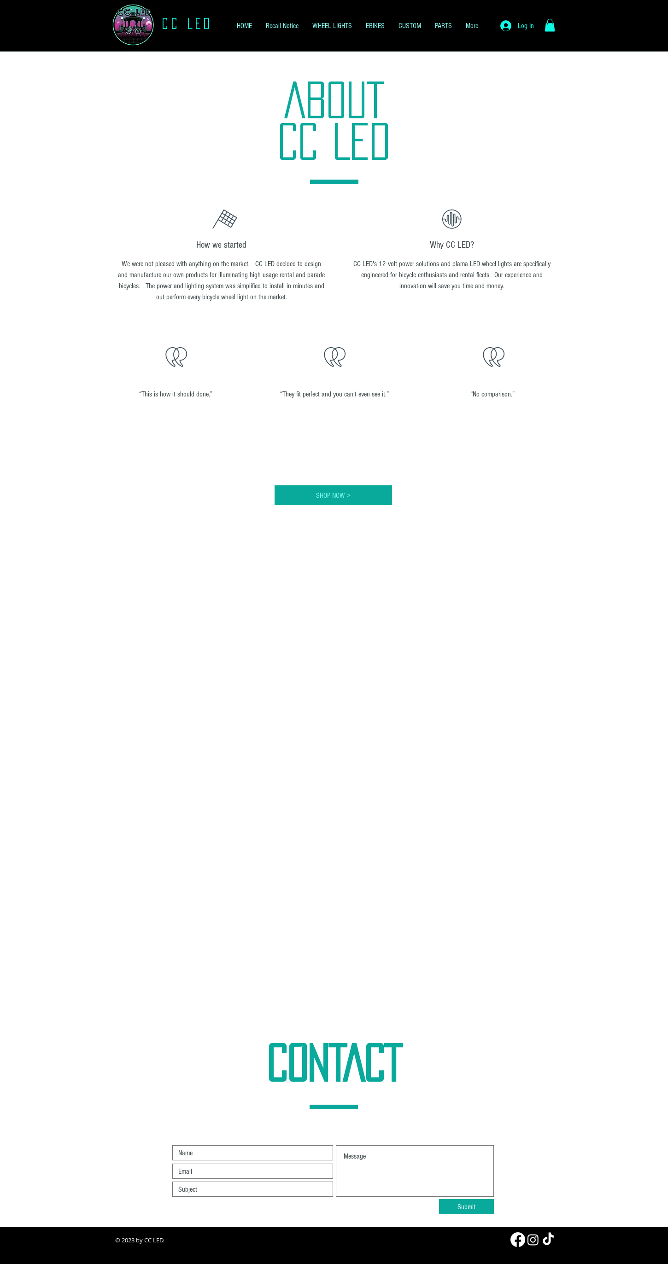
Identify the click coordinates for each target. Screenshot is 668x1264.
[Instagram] (533, 1239)
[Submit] (466, 1206)
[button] (550, 25)
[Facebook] (517, 1239)
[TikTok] (548, 1239)
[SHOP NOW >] (333, 495)
